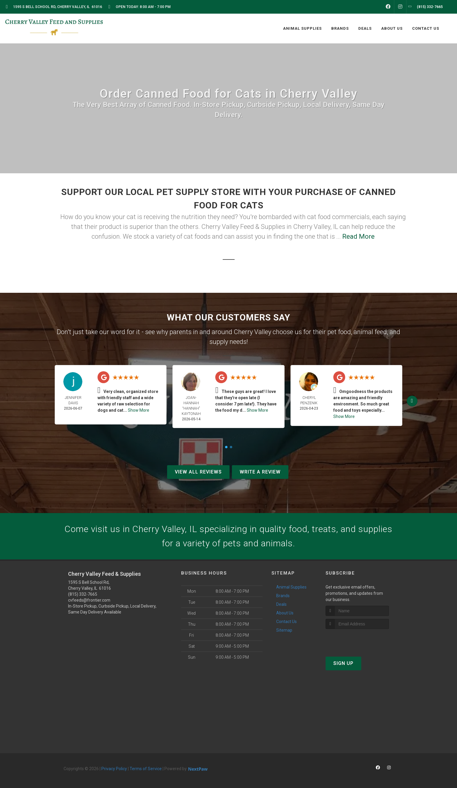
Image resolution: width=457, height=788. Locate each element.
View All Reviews (198, 472)
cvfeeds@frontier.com (89, 600)
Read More (358, 236)
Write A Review (260, 472)
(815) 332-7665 (82, 594)
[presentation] (357, 640)
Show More (138, 410)
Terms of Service (146, 768)
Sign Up (343, 663)
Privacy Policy (114, 768)
